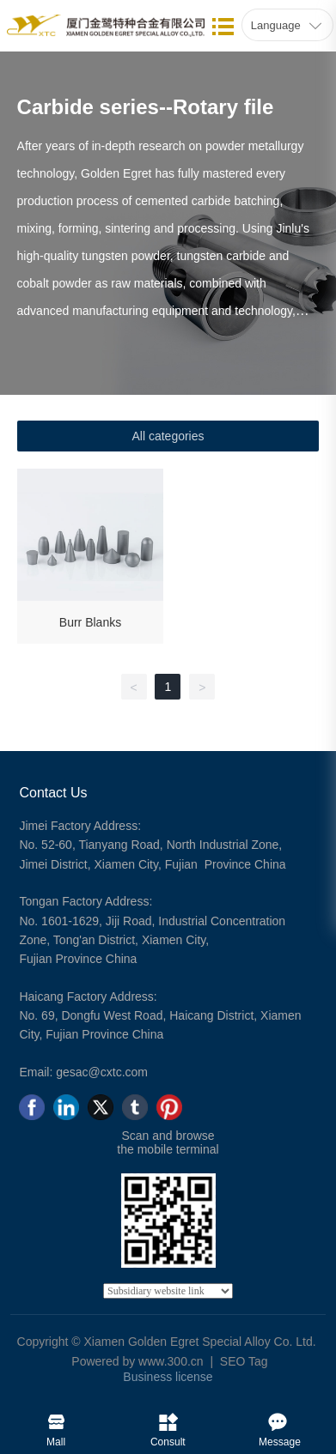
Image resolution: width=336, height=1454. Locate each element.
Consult (168, 1418)
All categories (167, 436)
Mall (56, 1418)
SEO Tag (244, 1361)
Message (280, 1418)
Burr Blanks (90, 622)
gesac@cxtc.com (102, 1072)
